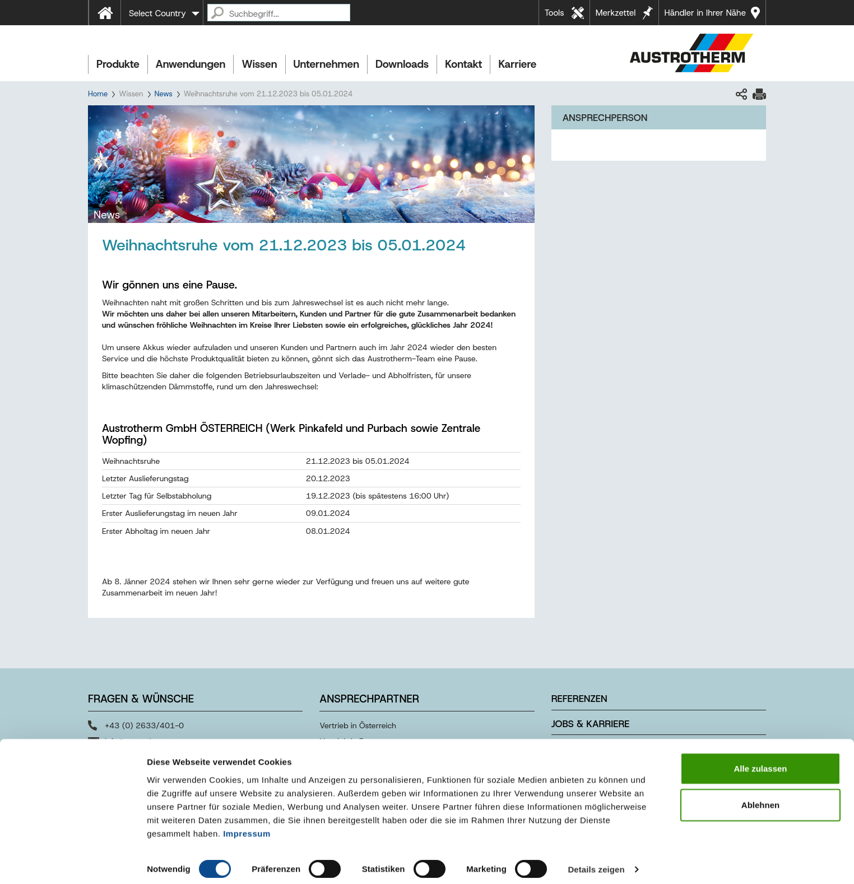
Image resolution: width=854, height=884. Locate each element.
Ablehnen (760, 797)
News (164, 94)
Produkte (118, 64)
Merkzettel (616, 12)
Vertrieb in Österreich (357, 725)
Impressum (247, 825)
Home (98, 94)
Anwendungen (191, 64)
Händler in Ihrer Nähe (705, 12)
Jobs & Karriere (590, 724)
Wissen (259, 64)
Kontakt (463, 64)
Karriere (517, 64)
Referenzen (579, 698)
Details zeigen (596, 862)
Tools (554, 12)
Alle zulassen (760, 760)
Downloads (402, 64)
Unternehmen (326, 64)
